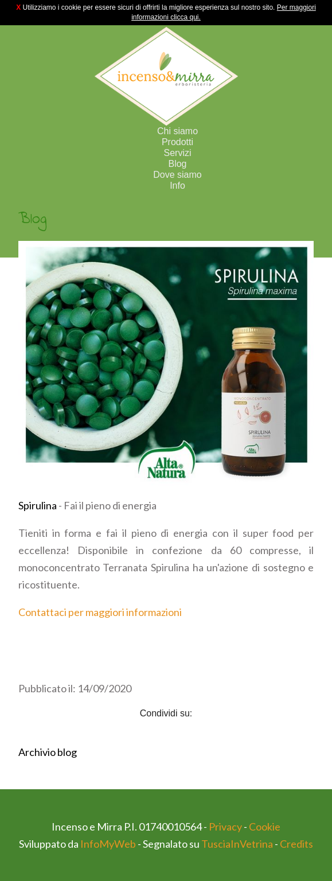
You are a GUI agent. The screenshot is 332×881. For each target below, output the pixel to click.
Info (177, 185)
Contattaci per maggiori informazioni (100, 612)
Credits (296, 843)
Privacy (225, 826)
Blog (177, 164)
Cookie (264, 826)
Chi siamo (177, 131)
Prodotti (177, 142)
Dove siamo (177, 175)
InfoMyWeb (108, 843)
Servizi (177, 153)
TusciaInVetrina (237, 843)
